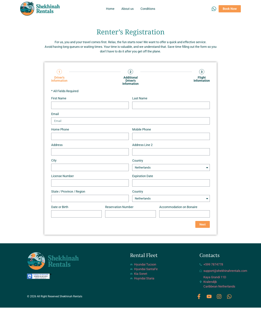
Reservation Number (119, 208)
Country (137, 161)
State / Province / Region (68, 192)
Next (202, 225)
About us (127, 8)
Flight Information (202, 79)
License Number (62, 176)
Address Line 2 (142, 145)
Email (55, 114)
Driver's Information (59, 79)
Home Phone (60, 130)
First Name (58, 98)
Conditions (147, 8)
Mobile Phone (141, 130)
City (54, 161)
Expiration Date (142, 176)
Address (57, 145)
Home (110, 8)
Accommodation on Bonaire (178, 208)
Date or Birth (59, 208)
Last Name (139, 98)
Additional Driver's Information (130, 80)
